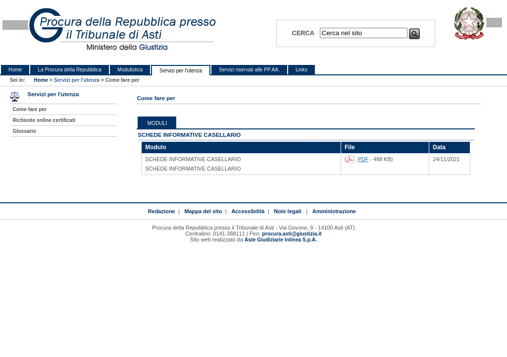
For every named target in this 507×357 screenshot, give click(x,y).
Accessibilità (247, 211)
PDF (363, 159)
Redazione (161, 211)
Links (301, 69)
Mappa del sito (203, 211)
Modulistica (130, 69)
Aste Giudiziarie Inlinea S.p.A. (281, 239)
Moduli (157, 123)
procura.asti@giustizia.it (291, 234)
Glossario (24, 131)
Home (15, 69)
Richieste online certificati (43, 120)
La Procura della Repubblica (69, 69)
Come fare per (29, 109)
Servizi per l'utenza (180, 70)
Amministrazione (334, 211)
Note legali (287, 211)
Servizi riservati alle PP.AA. (249, 69)
